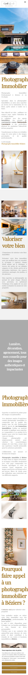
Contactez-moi (6, 609)
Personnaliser (14, 667)
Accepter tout (14, 663)
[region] (14, 661)
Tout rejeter (14, 671)
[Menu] (25, 2)
